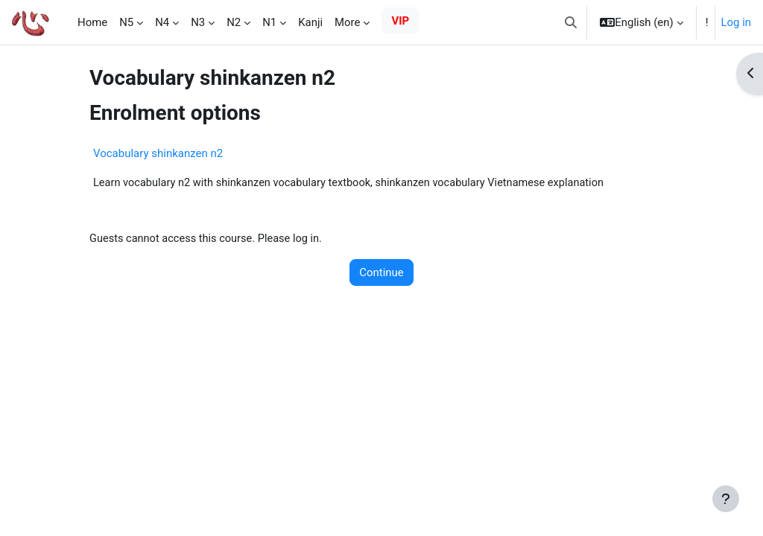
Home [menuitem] (92, 22)
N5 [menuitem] (126, 22)
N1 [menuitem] (269, 22)
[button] (570, 22)
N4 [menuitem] (162, 22)
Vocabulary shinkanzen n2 (158, 153)
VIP (400, 21)
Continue (381, 273)
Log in (736, 22)
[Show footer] (725, 498)
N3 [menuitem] (198, 22)
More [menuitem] (347, 22)
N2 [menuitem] (234, 22)
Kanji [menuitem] (310, 22)
